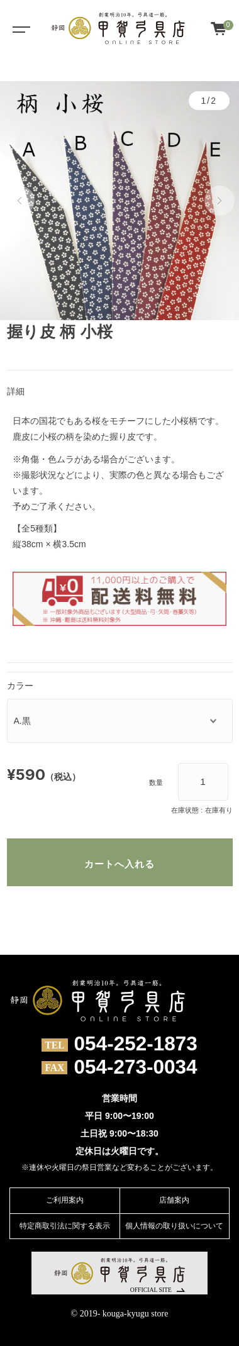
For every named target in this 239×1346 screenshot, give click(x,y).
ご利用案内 (65, 1200)
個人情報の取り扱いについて (174, 1225)
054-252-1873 (135, 1044)
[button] (19, 201)
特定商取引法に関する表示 (64, 1225)
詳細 (16, 391)
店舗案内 (174, 1200)
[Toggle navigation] (19, 28)
